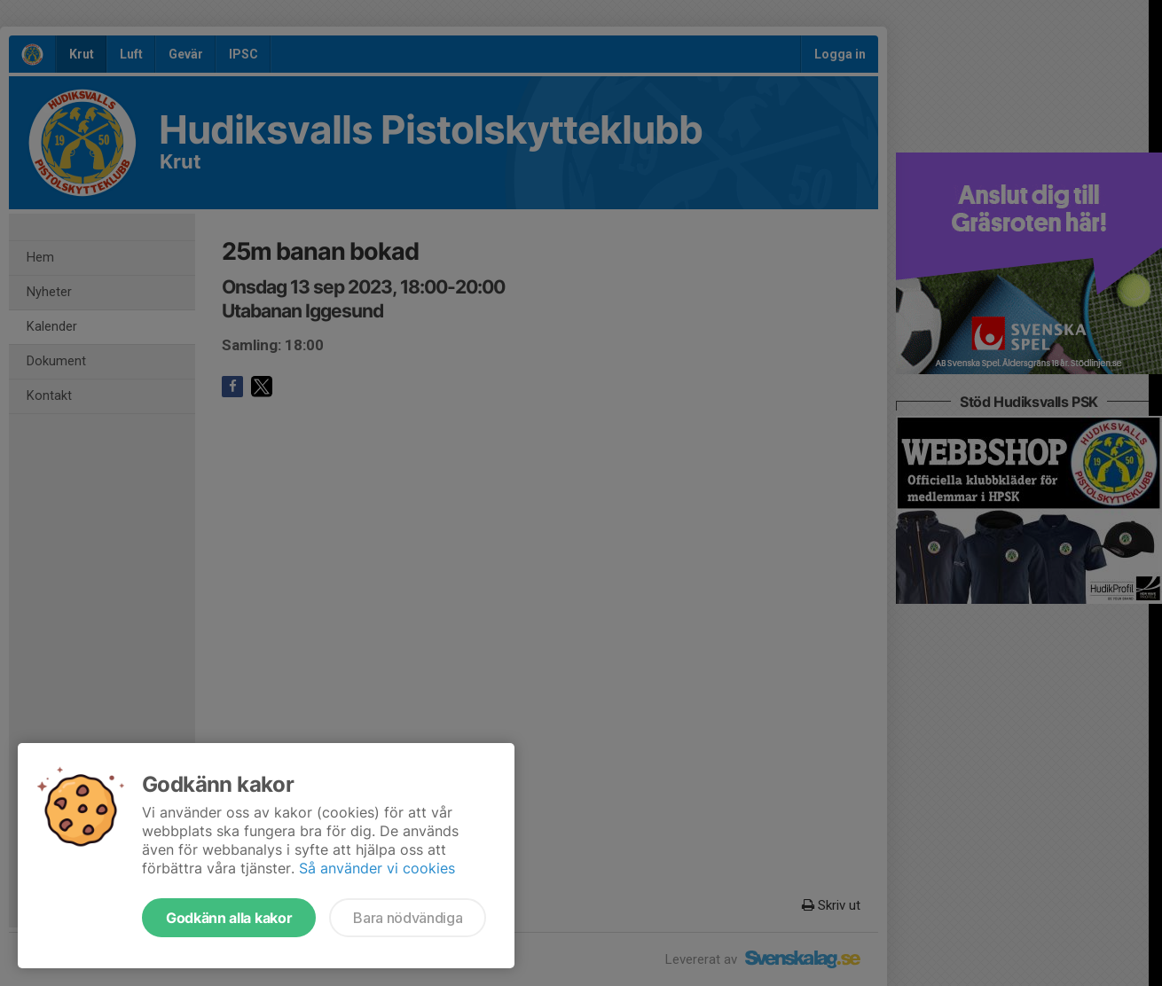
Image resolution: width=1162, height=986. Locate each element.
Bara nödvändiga (407, 918)
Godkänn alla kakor (229, 918)
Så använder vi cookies (377, 868)
